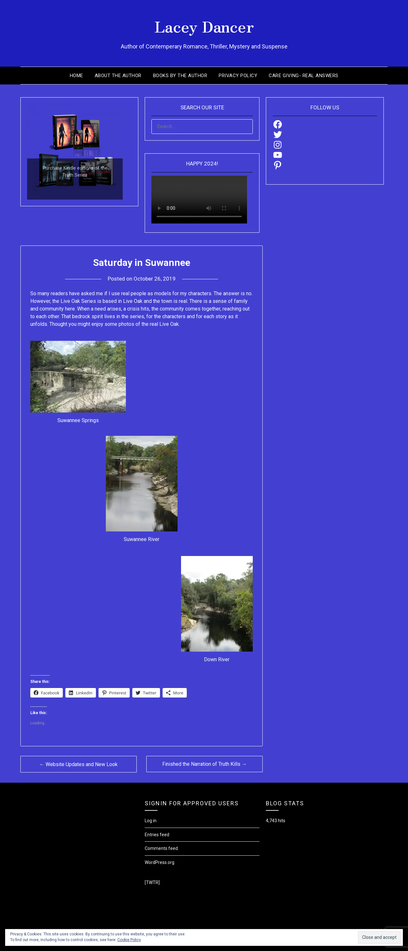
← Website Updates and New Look (78, 764)
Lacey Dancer (204, 26)
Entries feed (157, 834)
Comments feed (161, 848)
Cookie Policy (129, 940)
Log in (151, 820)
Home (76, 75)
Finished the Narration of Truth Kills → (204, 764)
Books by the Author (180, 75)
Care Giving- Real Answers (304, 75)
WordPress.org (159, 862)
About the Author (118, 75)
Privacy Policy (238, 75)
